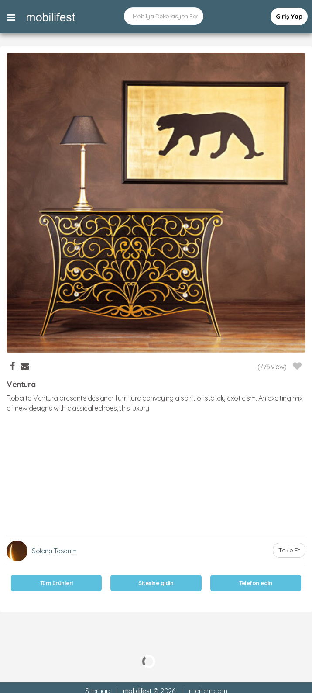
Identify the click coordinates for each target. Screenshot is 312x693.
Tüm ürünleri (56, 582)
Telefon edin (255, 582)
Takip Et (289, 550)
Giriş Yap (289, 17)
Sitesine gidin (155, 582)
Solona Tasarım (54, 551)
